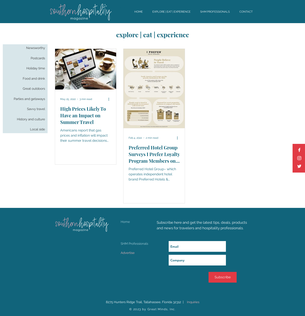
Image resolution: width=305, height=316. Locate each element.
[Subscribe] (223, 277)
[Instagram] (299, 158)
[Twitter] (299, 166)
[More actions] (110, 99)
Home (125, 222)
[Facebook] (299, 150)
